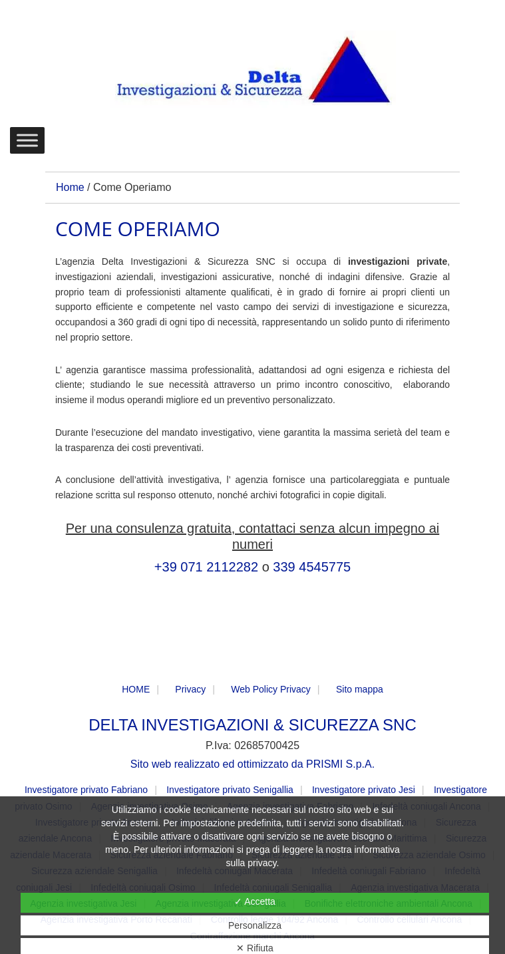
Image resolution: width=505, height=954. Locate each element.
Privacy (190, 689)
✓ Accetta (254, 901)
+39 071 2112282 (206, 566)
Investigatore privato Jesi (363, 789)
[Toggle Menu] (27, 140)
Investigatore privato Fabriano (86, 789)
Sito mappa (359, 689)
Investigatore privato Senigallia (229, 789)
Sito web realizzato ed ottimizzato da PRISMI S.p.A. (252, 764)
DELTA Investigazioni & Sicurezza (252, 70)
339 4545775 (312, 566)
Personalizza (254, 925)
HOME (136, 689)
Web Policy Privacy (271, 689)
